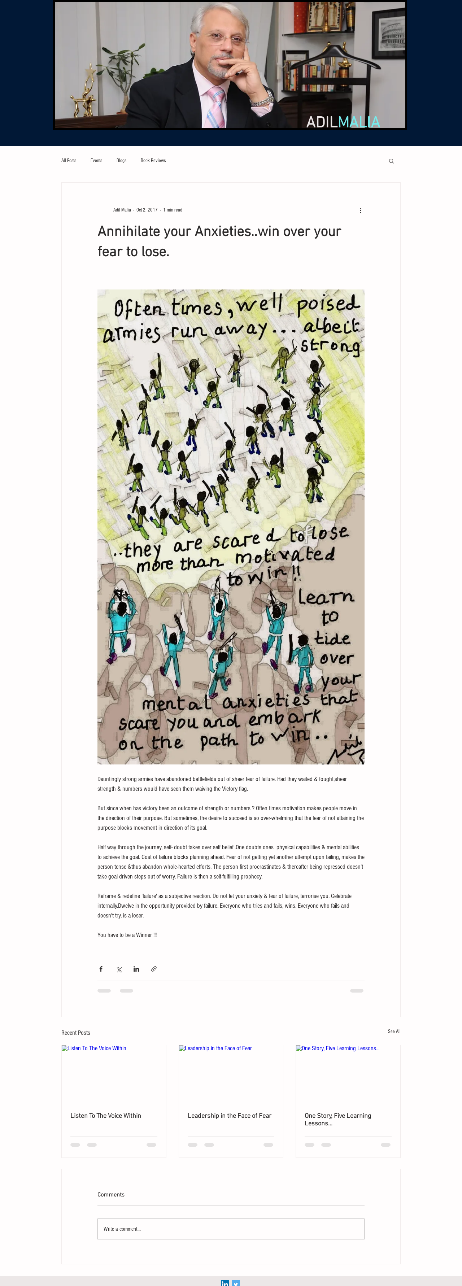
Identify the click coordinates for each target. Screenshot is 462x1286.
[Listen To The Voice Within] (114, 1074)
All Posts (68, 161)
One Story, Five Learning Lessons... (338, 1120)
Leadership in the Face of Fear (229, 1116)
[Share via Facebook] (100, 968)
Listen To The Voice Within (105, 1116)
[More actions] (360, 210)
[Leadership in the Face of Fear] (231, 1074)
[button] (391, 161)
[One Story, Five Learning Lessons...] (348, 1074)
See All (394, 1031)
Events (96, 161)
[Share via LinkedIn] (136, 968)
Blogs (121, 161)
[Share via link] (154, 968)
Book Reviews (153, 161)
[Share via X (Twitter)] (118, 968)
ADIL (343, 123)
